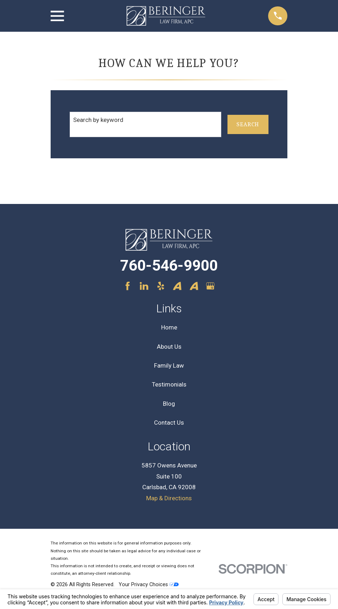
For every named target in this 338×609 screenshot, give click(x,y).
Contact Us (169, 422)
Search (247, 124)
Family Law (169, 365)
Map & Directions (169, 498)
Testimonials (169, 384)
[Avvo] (177, 286)
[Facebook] (127, 286)
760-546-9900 (169, 265)
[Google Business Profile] (210, 286)
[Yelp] (161, 286)
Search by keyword (98, 119)
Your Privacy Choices (149, 584)
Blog (169, 403)
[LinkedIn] (144, 286)
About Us (169, 346)
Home (169, 327)
